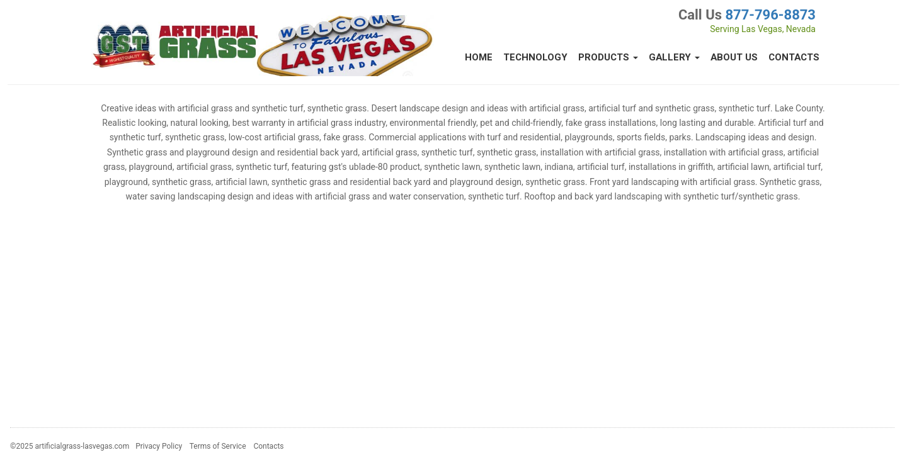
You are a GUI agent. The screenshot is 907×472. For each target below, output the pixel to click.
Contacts (793, 57)
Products (608, 57)
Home (479, 57)
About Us (734, 57)
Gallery (674, 57)
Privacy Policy (158, 446)
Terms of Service (218, 446)
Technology (535, 57)
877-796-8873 (770, 15)
